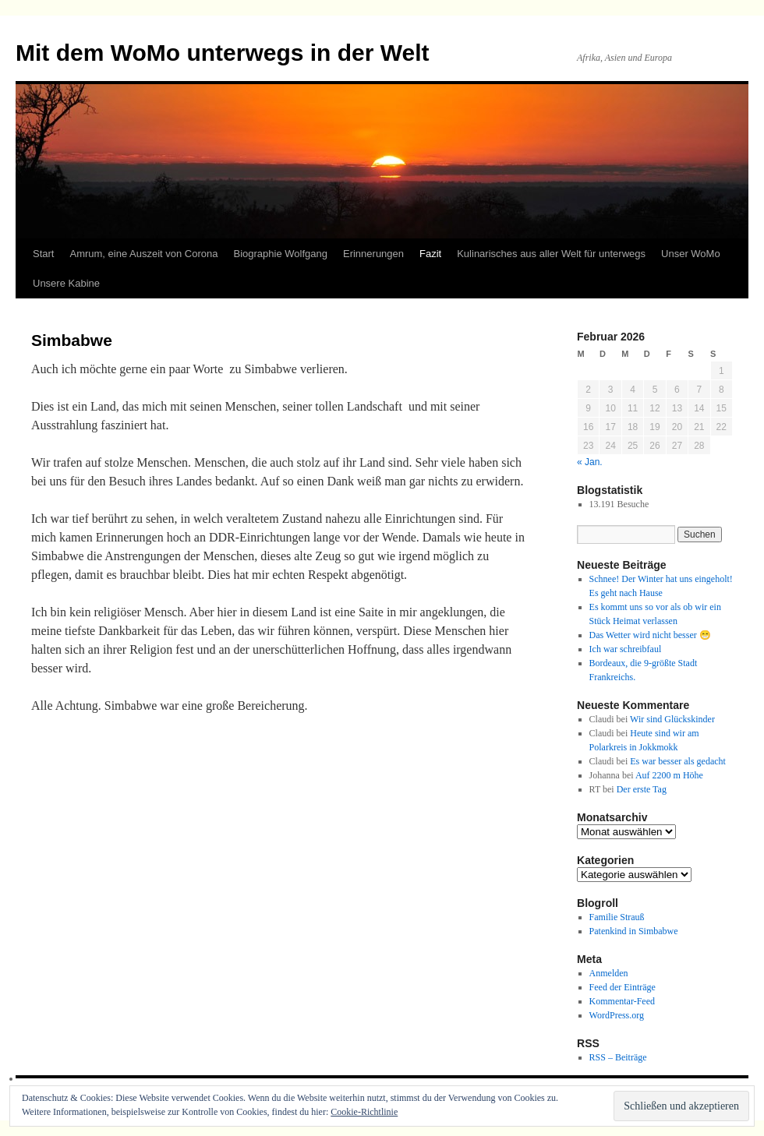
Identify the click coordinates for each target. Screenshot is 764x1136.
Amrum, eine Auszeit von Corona (143, 253)
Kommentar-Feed (622, 1001)
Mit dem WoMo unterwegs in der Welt (223, 52)
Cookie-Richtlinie (364, 1111)
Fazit (430, 253)
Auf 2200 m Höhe (669, 775)
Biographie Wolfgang (280, 253)
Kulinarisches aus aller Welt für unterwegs (551, 253)
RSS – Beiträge (618, 1057)
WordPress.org (616, 1015)
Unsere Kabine (66, 283)
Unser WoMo (690, 253)
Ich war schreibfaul (625, 649)
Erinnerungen (373, 253)
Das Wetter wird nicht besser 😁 (650, 635)
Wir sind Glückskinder (672, 719)
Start (43, 253)
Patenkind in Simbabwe (633, 931)
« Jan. (590, 462)
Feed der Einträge (622, 987)
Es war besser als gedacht (678, 761)
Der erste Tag (642, 789)
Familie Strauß (617, 917)
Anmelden (608, 973)
